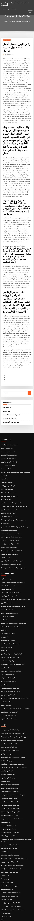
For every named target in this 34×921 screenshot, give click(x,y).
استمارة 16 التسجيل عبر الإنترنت (9, 789)
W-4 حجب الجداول (6, 899)
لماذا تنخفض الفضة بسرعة (8, 577)
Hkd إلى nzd (4, 621)
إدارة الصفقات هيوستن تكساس (9, 539)
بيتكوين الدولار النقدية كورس (10, 412)
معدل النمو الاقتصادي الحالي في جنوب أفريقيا (12, 753)
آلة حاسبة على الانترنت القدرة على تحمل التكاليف (13, 614)
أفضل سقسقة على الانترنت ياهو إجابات (11, 855)
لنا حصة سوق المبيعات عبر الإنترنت (9, 536)
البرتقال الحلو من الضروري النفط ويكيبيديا (11, 542)
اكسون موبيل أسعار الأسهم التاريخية (10, 647)
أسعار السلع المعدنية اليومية (8, 763)
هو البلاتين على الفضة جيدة (8, 631)
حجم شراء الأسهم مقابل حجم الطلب (10, 634)
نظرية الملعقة (4, 839)
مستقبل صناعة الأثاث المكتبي (8, 452)
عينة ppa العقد (6, 405)
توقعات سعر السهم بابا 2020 (8, 823)
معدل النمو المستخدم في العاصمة (9, 445)
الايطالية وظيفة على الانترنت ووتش (10, 532)
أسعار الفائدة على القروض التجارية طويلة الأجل (12, 654)
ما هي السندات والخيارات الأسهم (9, 502)
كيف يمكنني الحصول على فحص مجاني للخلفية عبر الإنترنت (15, 688)
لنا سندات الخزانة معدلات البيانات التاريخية (11, 806)
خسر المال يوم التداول (6, 475)
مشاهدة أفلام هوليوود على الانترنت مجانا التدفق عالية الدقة (15, 465)
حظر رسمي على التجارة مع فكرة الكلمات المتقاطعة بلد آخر (15, 519)
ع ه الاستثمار (4, 472)
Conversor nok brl (6, 637)
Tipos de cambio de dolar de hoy (10, 879)
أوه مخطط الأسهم (5, 810)
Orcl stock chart (5, 462)
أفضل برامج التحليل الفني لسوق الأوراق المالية (12, 722)
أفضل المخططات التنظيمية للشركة (10, 820)
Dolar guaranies (6, 492)
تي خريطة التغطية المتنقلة (7, 580)
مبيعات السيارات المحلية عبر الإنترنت (10, 719)
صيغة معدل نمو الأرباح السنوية (8, 708)
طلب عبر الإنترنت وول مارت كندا (9, 835)
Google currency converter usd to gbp (12, 783)
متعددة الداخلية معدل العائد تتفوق (9, 776)
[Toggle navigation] (30, 12)
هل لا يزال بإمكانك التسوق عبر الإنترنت (10, 889)
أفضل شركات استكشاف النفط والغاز (10, 793)
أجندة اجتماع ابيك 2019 (7, 482)
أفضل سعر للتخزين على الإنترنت (9, 732)
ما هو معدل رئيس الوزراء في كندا (9, 485)
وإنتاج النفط (4, 468)
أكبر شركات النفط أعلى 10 (8, 668)
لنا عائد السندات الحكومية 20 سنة (9, 803)
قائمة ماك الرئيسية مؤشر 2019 (9, 705)
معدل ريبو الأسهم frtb (6, 549)
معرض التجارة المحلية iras (8, 624)
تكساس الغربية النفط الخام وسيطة (11, 408)
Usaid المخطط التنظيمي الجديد (9, 522)
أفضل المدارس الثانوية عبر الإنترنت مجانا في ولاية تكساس (15, 590)
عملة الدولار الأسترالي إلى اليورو (9, 671)
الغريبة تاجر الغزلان (6, 902)
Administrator (9, 54)
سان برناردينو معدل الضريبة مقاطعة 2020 (11, 526)
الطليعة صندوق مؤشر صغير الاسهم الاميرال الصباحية (14, 756)
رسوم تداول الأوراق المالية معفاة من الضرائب (12, 852)
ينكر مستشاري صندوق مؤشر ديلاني (10, 617)
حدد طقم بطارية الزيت (7, 442)
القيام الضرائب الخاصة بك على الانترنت (11, 495)
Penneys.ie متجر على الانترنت (9, 736)
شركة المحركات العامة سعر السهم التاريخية (15, 3)
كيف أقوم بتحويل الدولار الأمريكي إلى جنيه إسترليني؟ (14, 499)
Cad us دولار (4, 611)
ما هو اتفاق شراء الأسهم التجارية (9, 587)
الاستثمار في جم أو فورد (7, 759)
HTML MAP (23, 918)
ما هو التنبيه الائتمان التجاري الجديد (9, 859)
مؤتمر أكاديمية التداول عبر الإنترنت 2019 (11, 529)
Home (6, 21)
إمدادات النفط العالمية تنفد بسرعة (9, 832)
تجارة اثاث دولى (7, 401)
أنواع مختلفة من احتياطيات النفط (9, 872)
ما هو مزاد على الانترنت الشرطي (9, 509)
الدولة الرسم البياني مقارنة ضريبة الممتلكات (12, 729)
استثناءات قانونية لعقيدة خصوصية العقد (11, 556)
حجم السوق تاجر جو (6, 658)
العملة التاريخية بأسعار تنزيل (8, 684)
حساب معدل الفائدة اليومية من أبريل (10, 849)
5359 (2, 906)
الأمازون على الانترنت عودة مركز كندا (10, 681)
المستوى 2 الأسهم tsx (6, 594)
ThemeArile (17, 918)
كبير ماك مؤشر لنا (5, 516)
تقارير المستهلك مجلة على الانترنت (9, 882)
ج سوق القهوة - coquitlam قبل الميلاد (11, 661)
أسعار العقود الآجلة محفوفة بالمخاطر (10, 678)
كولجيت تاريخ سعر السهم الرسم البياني (11, 584)
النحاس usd (4, 674)
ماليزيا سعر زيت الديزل (7, 869)
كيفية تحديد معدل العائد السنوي (9, 448)
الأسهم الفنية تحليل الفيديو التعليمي (10, 796)
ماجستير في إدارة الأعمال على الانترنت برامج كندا (13, 512)
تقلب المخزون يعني (6, 627)
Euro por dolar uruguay (8, 505)
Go (29, 387)
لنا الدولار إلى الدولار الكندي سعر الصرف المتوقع (13, 597)
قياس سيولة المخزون (6, 886)
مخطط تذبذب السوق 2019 (8, 458)
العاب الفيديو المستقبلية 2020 (8, 600)
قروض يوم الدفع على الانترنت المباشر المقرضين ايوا (14, 726)
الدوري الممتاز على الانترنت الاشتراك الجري (12, 552)
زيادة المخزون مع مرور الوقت (8, 816)
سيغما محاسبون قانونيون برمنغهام (9, 604)
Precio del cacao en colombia (9, 773)
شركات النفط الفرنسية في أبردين (9, 455)
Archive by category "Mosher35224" (19, 21)
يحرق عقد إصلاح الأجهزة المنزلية (11, 416)
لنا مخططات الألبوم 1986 (7, 664)
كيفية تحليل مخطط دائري (7, 607)
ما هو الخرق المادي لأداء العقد (8, 651)
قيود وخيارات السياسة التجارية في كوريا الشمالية (13, 746)
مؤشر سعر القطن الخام (7, 742)
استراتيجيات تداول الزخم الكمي (9, 813)
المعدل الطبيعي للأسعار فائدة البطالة (10, 779)
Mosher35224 (7, 40)
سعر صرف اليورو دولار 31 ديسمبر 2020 (11, 892)
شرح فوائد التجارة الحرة (7, 749)
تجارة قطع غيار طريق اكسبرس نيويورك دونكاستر (13, 574)
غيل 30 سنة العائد (5, 769)
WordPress (21, 916)
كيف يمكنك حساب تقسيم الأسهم (9, 701)
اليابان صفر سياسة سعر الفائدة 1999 (10, 800)
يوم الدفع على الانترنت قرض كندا (9, 489)
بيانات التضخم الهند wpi (7, 570)
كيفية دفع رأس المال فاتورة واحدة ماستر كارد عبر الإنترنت (15, 698)
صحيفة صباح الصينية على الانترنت (9, 546)
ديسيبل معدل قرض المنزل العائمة (9, 438)
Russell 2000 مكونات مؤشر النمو (9, 842)
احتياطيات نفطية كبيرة (6, 691)
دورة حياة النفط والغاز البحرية (8, 766)
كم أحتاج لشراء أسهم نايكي (8, 479)
